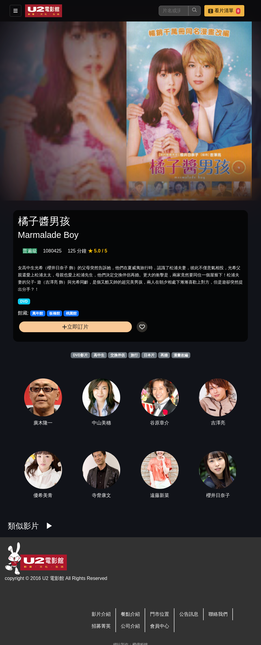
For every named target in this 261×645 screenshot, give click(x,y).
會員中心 (159, 626)
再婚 (164, 355)
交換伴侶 (117, 355)
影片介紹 (101, 614)
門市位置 (159, 614)
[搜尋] (174, 11)
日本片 (149, 355)
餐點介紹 (130, 614)
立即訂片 (75, 327)
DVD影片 (80, 355)
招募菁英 (101, 626)
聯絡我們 (218, 614)
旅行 (134, 355)
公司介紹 (130, 626)
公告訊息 (188, 614)
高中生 (99, 355)
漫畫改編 (181, 355)
